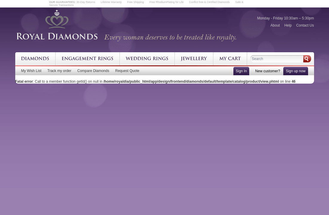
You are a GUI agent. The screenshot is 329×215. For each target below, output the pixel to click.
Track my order (59, 71)
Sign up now (295, 71)
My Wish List (31, 71)
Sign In (241, 71)
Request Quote (127, 71)
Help (288, 25)
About (275, 25)
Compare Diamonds (93, 71)
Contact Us (305, 25)
